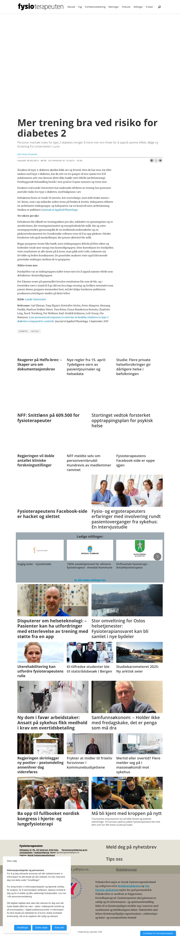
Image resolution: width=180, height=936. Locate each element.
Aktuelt (71, 6)
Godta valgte (41, 927)
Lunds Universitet (35, 299)
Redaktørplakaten (129, 886)
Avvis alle (59, 927)
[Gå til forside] (40, 6)
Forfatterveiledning (95, 6)
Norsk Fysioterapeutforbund (41, 855)
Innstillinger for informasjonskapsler (158, 933)
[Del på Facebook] (152, 160)
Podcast (126, 6)
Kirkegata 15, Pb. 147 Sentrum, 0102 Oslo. (39, 850)
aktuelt (35, 331)
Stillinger (138, 6)
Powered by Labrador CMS (90, 932)
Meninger (114, 6)
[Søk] (159, 7)
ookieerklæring (42, 852)
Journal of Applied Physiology (60, 209)
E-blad (149, 6)
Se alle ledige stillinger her (90, 580)
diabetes (23, 331)
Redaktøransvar (126, 869)
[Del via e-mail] (160, 160)
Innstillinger (22, 927)
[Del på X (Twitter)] (156, 160)
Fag (80, 6)
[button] (157, 557)
